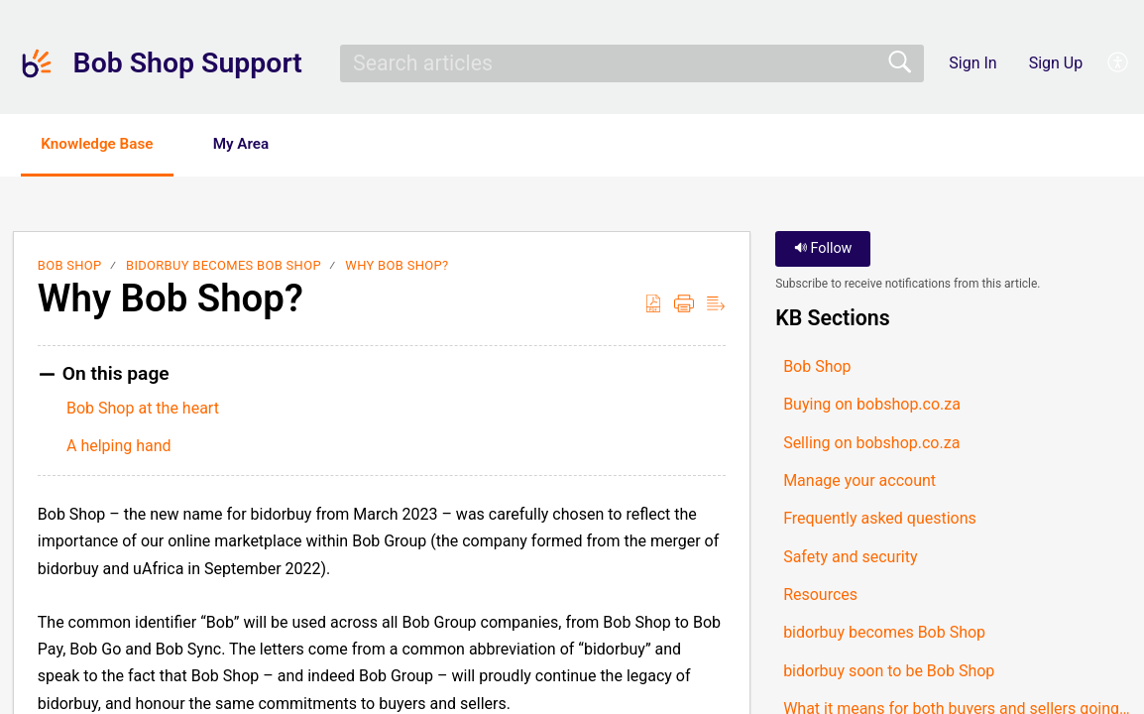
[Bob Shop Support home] (36, 63)
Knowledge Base (107, 144)
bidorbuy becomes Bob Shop (223, 267)
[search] (631, 63)
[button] (1118, 63)
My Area (264, 144)
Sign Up (1056, 63)
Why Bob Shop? (396, 267)
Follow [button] (823, 250)
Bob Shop (70, 267)
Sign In (972, 63)
